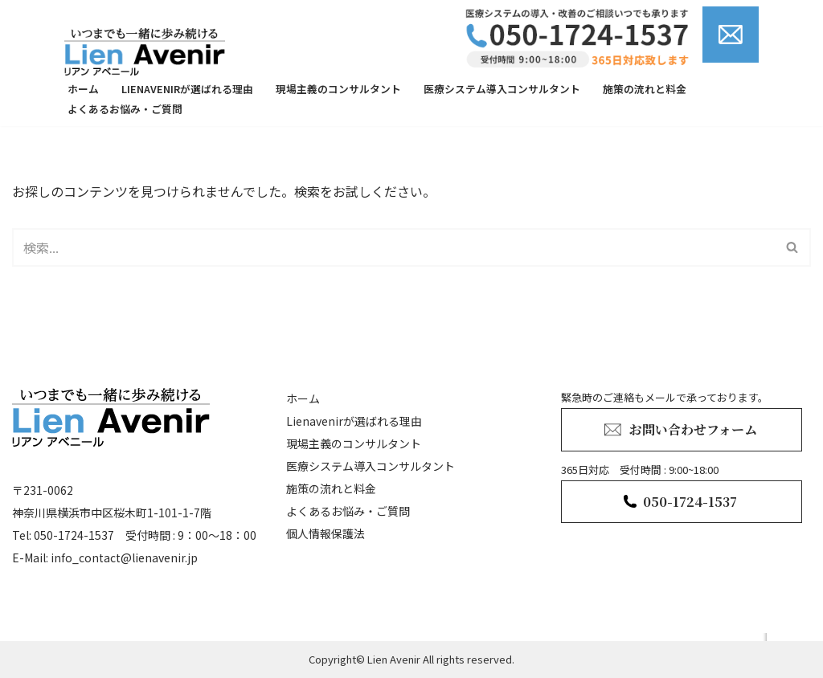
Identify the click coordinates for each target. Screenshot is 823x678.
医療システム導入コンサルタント (502, 88)
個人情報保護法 (325, 533)
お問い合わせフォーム (693, 429)
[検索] (393, 247)
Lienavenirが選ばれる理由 (187, 88)
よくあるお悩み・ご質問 (125, 108)
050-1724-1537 (690, 501)
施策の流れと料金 (644, 88)
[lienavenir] (148, 51)
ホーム (83, 88)
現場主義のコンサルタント (338, 88)
